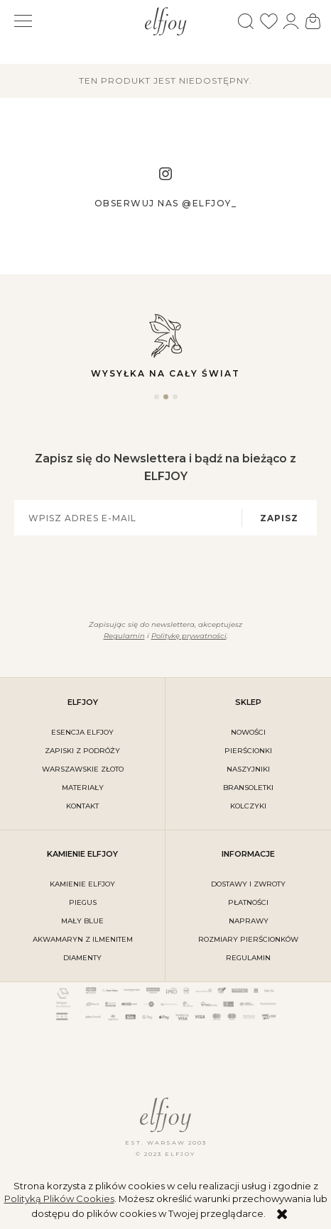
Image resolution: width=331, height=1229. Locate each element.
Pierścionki (248, 750)
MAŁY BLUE (82, 920)
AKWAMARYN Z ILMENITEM (83, 939)
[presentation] (157, 575)
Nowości (248, 732)
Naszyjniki (248, 769)
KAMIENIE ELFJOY (82, 884)
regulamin (248, 957)
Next (319, 351)
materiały (83, 787)
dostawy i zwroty (248, 884)
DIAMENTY (82, 957)
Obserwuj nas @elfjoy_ (165, 203)
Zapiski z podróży (82, 750)
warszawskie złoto (83, 769)
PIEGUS (83, 902)
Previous (11, 351)
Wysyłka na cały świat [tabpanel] (165, 345)
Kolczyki (248, 806)
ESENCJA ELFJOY (82, 732)
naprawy (248, 920)
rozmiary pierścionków (248, 939)
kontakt (82, 806)
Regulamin (124, 635)
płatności (248, 902)
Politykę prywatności (189, 635)
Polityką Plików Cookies (59, 1198)
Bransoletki (248, 787)
